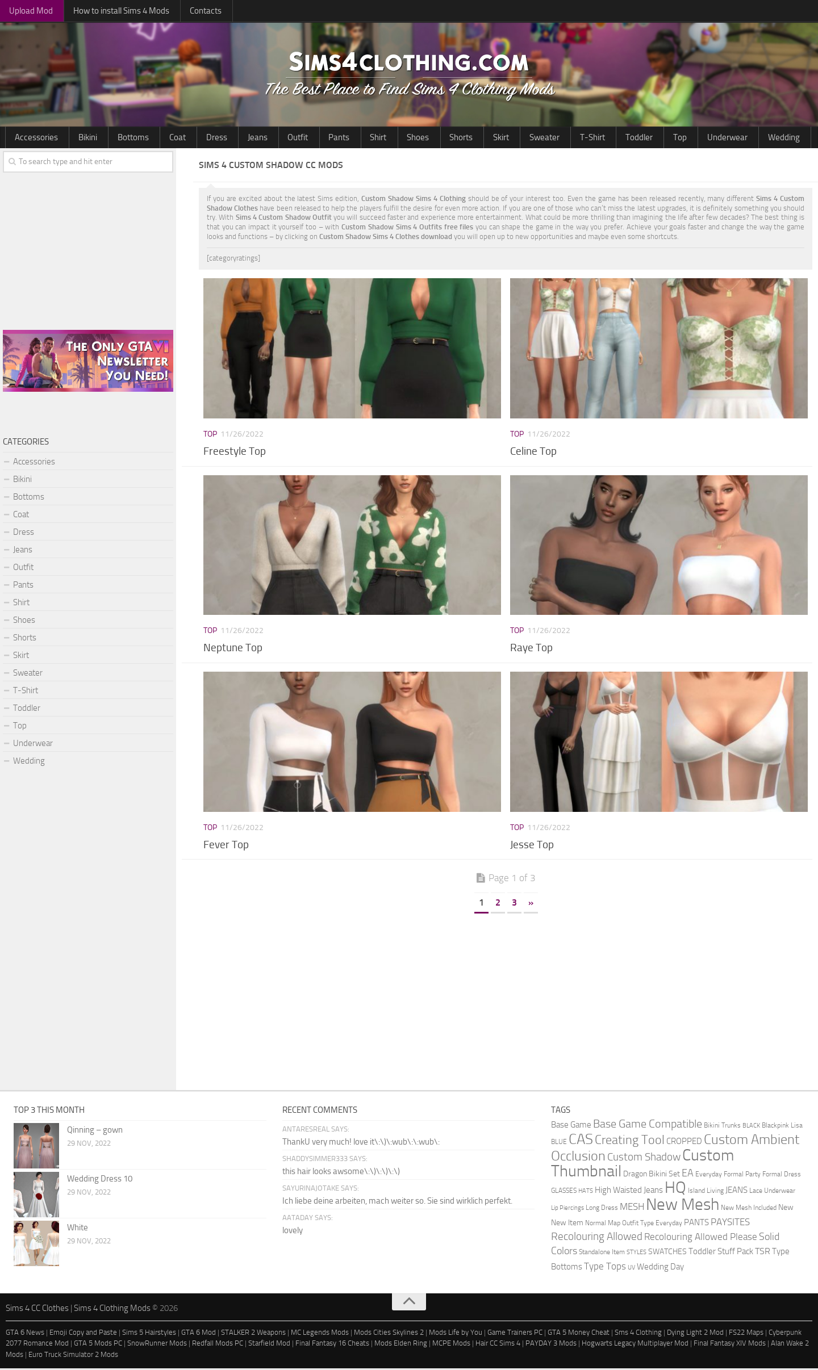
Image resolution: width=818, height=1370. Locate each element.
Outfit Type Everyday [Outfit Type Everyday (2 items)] (652, 1224)
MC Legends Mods (320, 1333)
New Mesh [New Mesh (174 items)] (682, 1206)
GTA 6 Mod (198, 1333)
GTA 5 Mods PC (98, 1344)
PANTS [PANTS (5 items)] (696, 1224)
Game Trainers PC (514, 1333)
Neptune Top (232, 649)
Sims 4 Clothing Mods (112, 1310)
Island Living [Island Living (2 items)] (706, 1192)
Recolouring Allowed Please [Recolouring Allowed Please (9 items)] (700, 1238)
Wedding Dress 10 (99, 1180)
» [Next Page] (530, 904)
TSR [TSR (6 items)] (762, 1252)
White (77, 1229)
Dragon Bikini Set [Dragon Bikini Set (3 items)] (651, 1175)
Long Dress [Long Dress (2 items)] (602, 1209)
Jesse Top (532, 845)
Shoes (324, 138)
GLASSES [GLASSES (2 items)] (564, 1192)
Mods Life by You (455, 1333)
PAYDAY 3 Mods (551, 1344)
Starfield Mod (269, 1344)
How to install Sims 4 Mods (102, 11)
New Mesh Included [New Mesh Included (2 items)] (749, 1209)
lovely (292, 1232)
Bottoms (108, 138)
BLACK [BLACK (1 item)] (751, 1127)
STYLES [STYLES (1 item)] (636, 1254)
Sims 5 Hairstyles (149, 1333)
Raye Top (531, 649)
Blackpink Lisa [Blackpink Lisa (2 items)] (782, 1126)
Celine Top (533, 452)
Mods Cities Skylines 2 (389, 1333)
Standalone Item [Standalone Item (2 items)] (602, 1253)
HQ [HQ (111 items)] (675, 1189)
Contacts (174, 11)
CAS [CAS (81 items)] (581, 1141)
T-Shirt (460, 138)
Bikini (72, 138)
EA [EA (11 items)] (688, 1174)
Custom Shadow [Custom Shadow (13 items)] (644, 1158)
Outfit (233, 138)
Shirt (294, 138)
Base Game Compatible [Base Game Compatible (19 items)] (647, 1125)
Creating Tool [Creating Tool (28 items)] (630, 1141)
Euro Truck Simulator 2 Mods (73, 1355)
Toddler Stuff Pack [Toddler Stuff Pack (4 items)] (720, 1253)
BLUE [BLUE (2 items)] (559, 1143)
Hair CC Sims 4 (497, 1344)
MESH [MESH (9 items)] (632, 1208)
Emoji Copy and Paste (83, 1333)
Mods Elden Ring (400, 1344)
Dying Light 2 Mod (695, 1333)
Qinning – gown (95, 1131)
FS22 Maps (746, 1333)
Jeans (203, 138)
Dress (172, 138)
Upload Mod (25, 11)
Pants (264, 138)
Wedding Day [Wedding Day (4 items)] (660, 1268)
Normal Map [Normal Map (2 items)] (602, 1224)
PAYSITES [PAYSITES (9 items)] (730, 1223)
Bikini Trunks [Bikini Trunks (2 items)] (722, 1126)
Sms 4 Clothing (638, 1333)
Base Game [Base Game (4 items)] (571, 1127)
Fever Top (226, 845)
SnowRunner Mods (157, 1344)
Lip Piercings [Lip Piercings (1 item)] (567, 1209)
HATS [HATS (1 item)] (585, 1192)
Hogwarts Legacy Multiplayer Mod (635, 1344)
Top (526, 138)
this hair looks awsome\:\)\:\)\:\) (341, 1173)
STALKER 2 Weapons (253, 1333)
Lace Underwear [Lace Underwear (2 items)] (772, 1192)
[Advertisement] (505, 1000)
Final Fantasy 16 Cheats (332, 1344)
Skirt (389, 138)
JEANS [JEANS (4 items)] (736, 1192)
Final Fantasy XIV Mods (730, 1344)
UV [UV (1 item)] (631, 1269)
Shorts (358, 138)
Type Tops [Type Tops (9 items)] (605, 1267)
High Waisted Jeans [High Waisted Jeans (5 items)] (629, 1192)
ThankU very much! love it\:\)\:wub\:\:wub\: (361, 1143)
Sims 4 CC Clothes (37, 1310)
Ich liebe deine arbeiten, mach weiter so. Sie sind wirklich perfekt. (397, 1202)
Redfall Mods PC (217, 1344)
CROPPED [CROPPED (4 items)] (684, 1143)
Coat (142, 138)
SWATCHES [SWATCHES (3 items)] (667, 1253)
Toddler (496, 138)
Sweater (422, 138)
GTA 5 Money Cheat (579, 1333)
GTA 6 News (25, 1333)
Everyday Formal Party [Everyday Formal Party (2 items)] (728, 1175)
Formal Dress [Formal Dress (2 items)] (781, 1175)
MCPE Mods (451, 1344)
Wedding (607, 138)
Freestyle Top (234, 452)
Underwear (562, 138)
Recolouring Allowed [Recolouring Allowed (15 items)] (596, 1238)
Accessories (31, 138)
